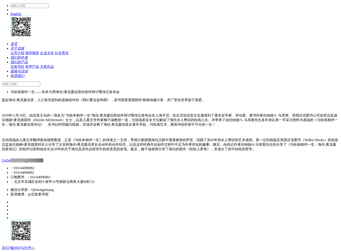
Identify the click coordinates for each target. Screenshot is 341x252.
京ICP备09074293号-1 (18, 248)
